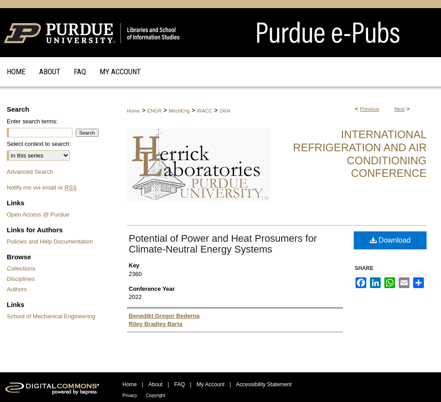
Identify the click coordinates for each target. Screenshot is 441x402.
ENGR (154, 110)
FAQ (179, 384)
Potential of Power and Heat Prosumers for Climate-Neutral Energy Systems (223, 244)
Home (133, 110)
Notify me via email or (41, 187)
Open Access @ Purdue (38, 214)
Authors (17, 289)
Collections (21, 268)
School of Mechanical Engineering (51, 316)
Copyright (155, 395)
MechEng (179, 110)
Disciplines (21, 279)
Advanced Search (30, 171)
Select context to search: (39, 143)
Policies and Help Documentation (50, 241)
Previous (369, 109)
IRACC (204, 110)
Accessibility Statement (264, 384)
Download (390, 240)
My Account (211, 384)
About (155, 384)
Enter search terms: (32, 121)
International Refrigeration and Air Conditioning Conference (360, 153)
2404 (225, 110)
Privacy (129, 395)
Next (400, 109)
